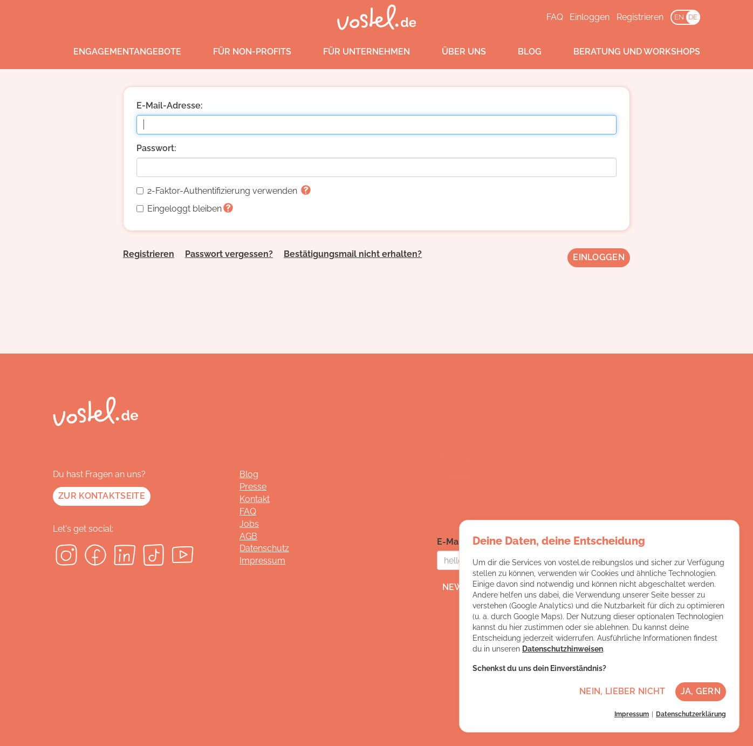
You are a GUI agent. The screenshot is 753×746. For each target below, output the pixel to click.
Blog (519, 52)
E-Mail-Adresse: (169, 105)
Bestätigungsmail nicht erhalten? (353, 254)
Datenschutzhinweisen (562, 649)
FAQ (554, 17)
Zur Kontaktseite (101, 496)
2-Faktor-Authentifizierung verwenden (223, 191)
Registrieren (640, 17)
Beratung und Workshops (626, 52)
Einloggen (590, 17)
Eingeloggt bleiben (184, 209)
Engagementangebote (117, 52)
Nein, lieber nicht (622, 691)
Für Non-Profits (242, 52)
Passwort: (156, 148)
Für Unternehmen (356, 52)
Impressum (262, 560)
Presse (252, 486)
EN (679, 17)
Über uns (453, 52)
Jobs (249, 524)
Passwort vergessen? (229, 254)
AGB (248, 536)
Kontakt (254, 499)
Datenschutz (264, 548)
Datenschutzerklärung (691, 714)
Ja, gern (701, 691)
